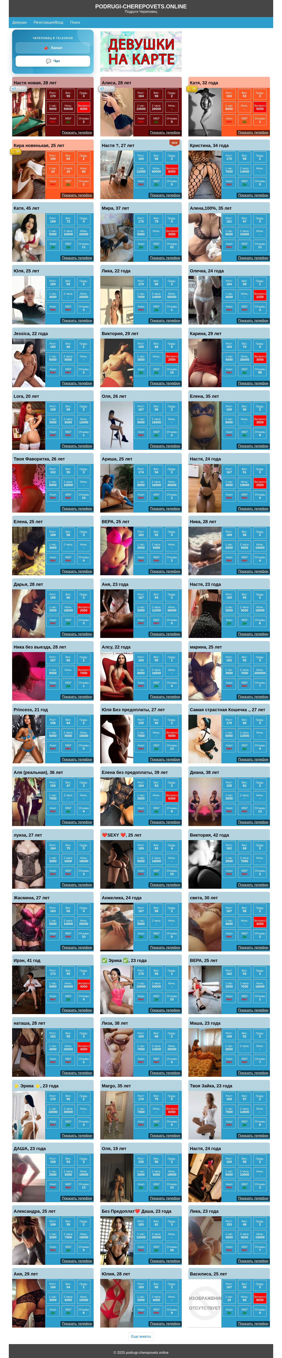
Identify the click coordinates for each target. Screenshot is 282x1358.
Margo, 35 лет (116, 1085)
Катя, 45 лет (26, 208)
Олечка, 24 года (207, 270)
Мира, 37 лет (115, 208)
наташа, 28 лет (29, 1023)
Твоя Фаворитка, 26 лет (39, 458)
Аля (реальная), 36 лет (38, 772)
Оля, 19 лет (114, 1148)
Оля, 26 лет (114, 396)
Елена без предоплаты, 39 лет (135, 772)
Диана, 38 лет (204, 772)
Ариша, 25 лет (117, 458)
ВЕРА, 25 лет (116, 521)
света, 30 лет (204, 897)
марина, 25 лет (206, 647)
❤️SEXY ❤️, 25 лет (122, 835)
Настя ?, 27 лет (118, 145)
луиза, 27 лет (28, 835)
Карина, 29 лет (205, 333)
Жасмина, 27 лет (32, 897)
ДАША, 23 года (30, 1148)
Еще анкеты (141, 1336)
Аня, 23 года (115, 584)
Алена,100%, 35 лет (211, 208)
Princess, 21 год (31, 709)
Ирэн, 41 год (27, 960)
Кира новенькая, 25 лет (39, 145)
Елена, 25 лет (28, 521)
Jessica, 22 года (31, 333)
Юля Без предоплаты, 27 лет (133, 709)
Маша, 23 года (205, 1023)
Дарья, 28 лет (28, 584)
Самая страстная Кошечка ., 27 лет (227, 709)
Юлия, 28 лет (116, 1273)
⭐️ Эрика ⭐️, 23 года (36, 1085)
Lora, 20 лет (26, 396)
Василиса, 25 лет (208, 1273)
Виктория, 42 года (209, 835)
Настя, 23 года (205, 584)
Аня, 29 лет (26, 1273)
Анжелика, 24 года (121, 897)
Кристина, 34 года (209, 145)
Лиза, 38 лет (115, 1023)
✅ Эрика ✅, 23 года (124, 960)
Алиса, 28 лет (116, 82)
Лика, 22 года (116, 270)
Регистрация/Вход (48, 22)
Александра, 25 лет (35, 1211)
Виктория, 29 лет (120, 333)
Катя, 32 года (204, 82)
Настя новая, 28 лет (35, 82)
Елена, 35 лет (204, 396)
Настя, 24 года (205, 458)
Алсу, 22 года (116, 647)
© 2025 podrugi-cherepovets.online (140, 1352)
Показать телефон (77, 132)
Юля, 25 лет (26, 270)
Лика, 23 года (204, 1211)
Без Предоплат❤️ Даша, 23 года (136, 1211)
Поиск (75, 22)
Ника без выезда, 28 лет (40, 647)
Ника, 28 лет (203, 521)
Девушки (19, 22)
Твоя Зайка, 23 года (211, 1085)
